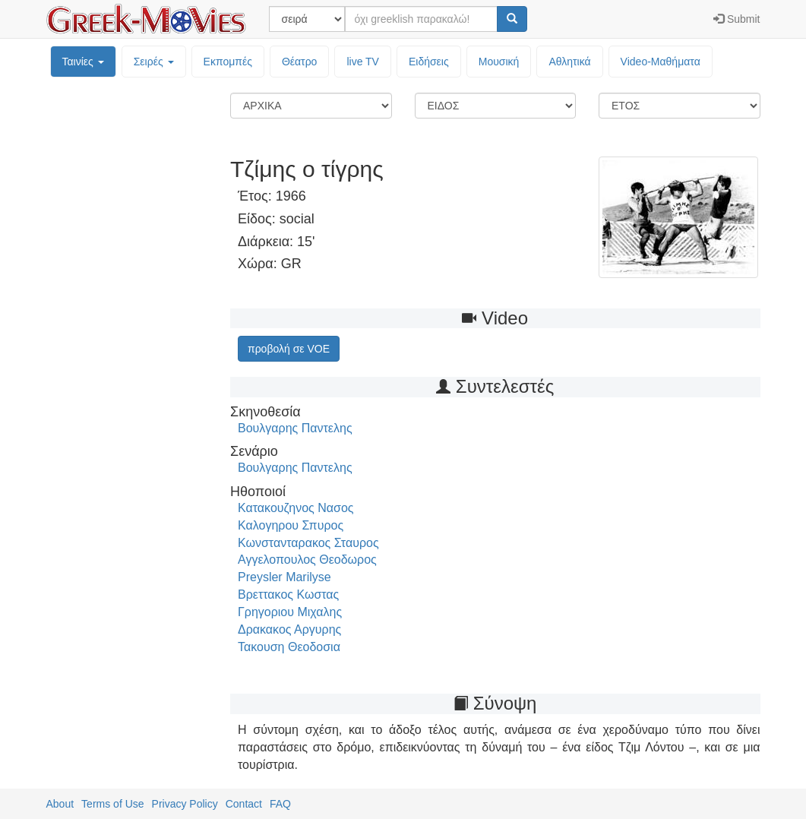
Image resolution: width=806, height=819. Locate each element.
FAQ (280, 804)
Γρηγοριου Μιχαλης (290, 612)
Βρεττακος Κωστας (288, 594)
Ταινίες (83, 61)
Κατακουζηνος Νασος (296, 507)
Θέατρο (300, 61)
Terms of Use (112, 804)
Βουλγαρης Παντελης (295, 428)
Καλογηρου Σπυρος (290, 525)
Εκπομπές (228, 61)
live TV (362, 61)
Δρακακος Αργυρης (289, 629)
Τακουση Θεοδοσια (289, 646)
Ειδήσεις (429, 61)
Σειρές (154, 61)
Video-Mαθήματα (660, 61)
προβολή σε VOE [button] (289, 349)
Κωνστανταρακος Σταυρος (308, 542)
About (60, 804)
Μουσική (499, 61)
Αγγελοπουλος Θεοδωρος (307, 559)
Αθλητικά (569, 61)
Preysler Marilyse (284, 577)
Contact (244, 804)
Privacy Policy (185, 804)
